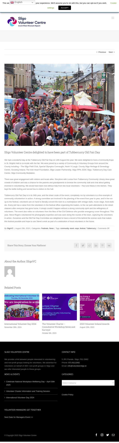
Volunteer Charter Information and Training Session (28, 391)
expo (77, 228)
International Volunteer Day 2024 (20, 324)
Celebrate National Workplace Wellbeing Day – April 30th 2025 (30, 383)
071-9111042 (74, 362)
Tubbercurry (91, 228)
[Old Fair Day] (59, 105)
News (51, 228)
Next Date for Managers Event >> (18, 417)
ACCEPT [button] (65, 8)
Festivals (44, 228)
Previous (102, 52)
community (64, 228)
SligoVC (10, 228)
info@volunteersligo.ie (77, 366)
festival (82, 228)
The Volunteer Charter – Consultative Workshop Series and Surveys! (58, 327)
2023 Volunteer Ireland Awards (94, 324)
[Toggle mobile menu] (113, 17)
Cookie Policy (67, 394)
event (72, 228)
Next (111, 52)
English (16, 2)
